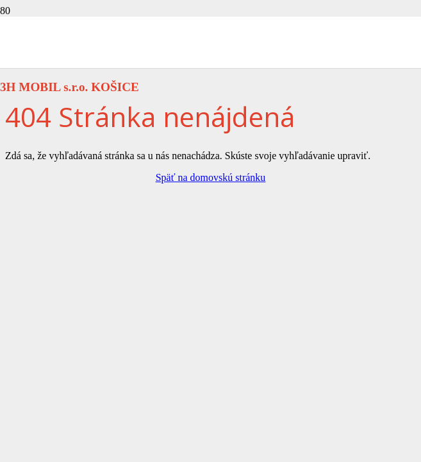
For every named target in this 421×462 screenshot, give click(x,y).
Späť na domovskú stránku (211, 177)
